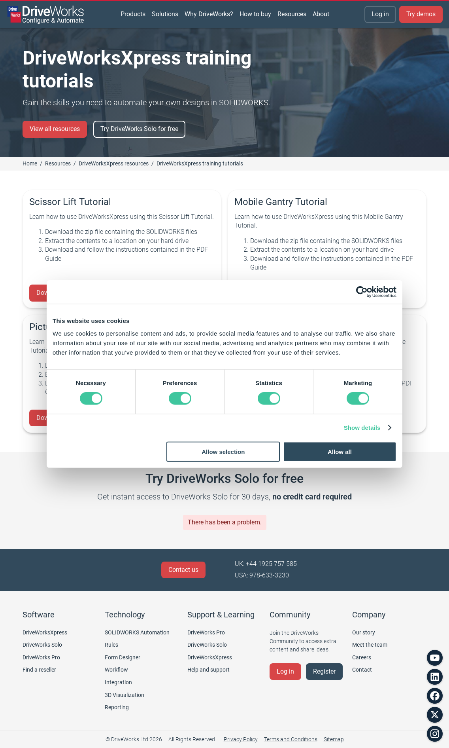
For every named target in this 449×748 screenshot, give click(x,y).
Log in (380, 14)
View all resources (55, 129)
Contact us (183, 569)
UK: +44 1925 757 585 (266, 564)
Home (30, 163)
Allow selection (223, 451)
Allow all (340, 451)
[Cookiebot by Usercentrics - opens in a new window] (361, 292)
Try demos (421, 14)
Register (324, 671)
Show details (362, 427)
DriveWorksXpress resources (114, 163)
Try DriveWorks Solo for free (139, 129)
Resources (58, 163)
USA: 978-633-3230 (262, 575)
